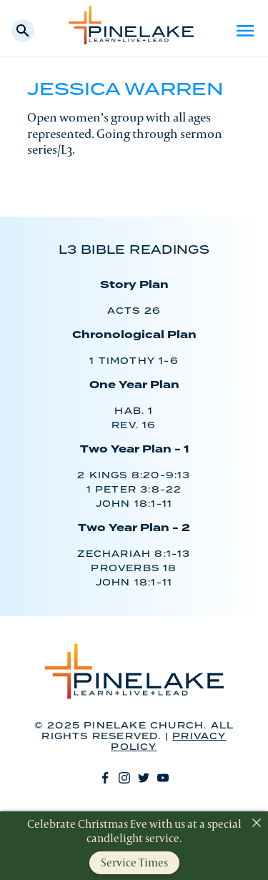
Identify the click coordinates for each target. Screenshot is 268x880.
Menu (245, 30)
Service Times (134, 862)
